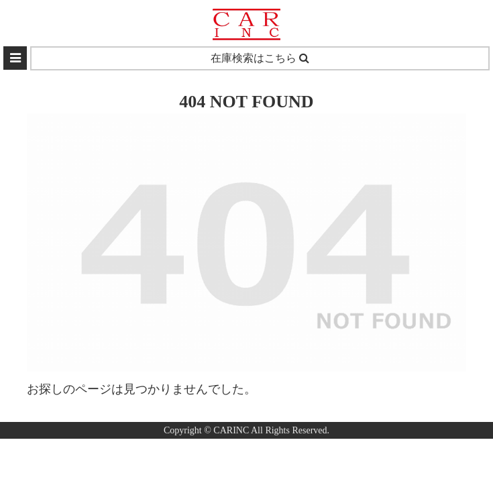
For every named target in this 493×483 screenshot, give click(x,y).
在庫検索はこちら (260, 58)
